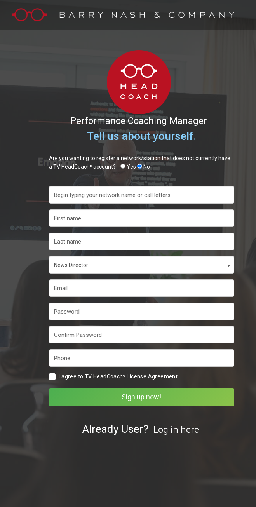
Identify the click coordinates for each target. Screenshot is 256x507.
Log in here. (177, 430)
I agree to (118, 376)
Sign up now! (141, 397)
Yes (131, 167)
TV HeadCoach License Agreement (131, 376)
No (146, 167)
